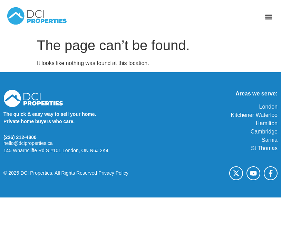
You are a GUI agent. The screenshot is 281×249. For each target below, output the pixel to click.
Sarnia (270, 140)
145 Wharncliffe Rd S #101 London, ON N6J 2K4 (55, 150)
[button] (268, 17)
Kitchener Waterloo (254, 115)
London (268, 107)
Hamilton (267, 123)
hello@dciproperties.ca (28, 143)
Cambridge (264, 132)
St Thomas (264, 148)
